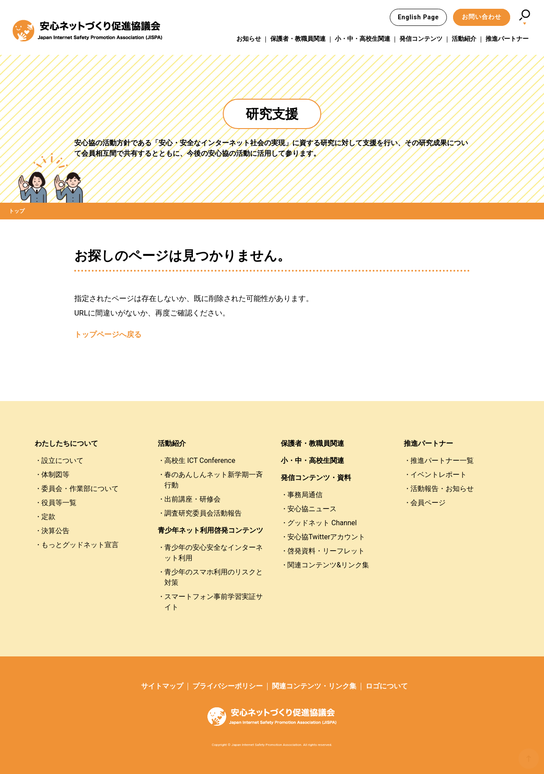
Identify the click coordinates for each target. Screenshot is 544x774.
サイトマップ (162, 686)
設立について (62, 460)
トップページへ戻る (107, 334)
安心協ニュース (312, 509)
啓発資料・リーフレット (326, 551)
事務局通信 (305, 495)
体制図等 (55, 474)
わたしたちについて (66, 443)
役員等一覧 (58, 502)
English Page (418, 17)
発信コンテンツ (420, 39)
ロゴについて (387, 686)
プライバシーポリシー (227, 686)
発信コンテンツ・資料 (316, 477)
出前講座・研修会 (192, 499)
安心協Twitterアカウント (326, 537)
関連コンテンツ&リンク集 (328, 565)
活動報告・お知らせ (442, 488)
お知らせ (248, 39)
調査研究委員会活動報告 (203, 513)
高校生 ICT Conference (199, 460)
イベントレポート (438, 474)
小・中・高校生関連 (362, 39)
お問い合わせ (481, 16)
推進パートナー (507, 39)
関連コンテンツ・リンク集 (314, 686)
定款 (48, 516)
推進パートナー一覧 (442, 460)
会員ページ (428, 502)
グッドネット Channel (322, 523)
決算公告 (55, 531)
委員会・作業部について (80, 488)
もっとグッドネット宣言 (80, 545)
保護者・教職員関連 (298, 39)
